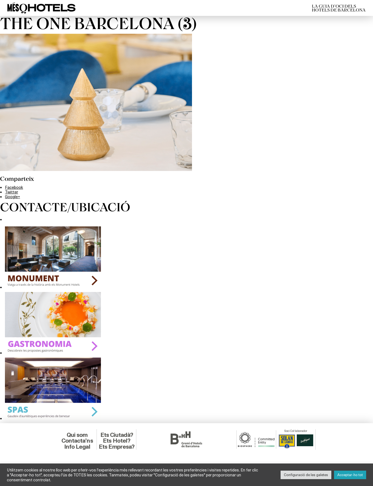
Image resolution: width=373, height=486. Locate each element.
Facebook (14, 187)
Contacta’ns (77, 440)
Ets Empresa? (116, 446)
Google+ (12, 196)
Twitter (11, 192)
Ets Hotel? (116, 440)
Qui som (77, 435)
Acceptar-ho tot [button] (350, 474)
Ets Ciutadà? (116, 435)
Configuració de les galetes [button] (306, 474)
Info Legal (77, 446)
